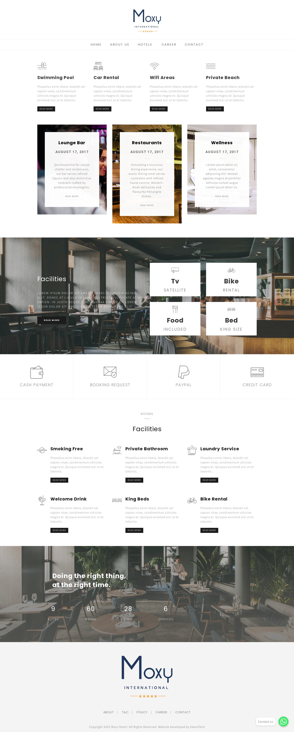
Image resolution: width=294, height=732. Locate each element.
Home (96, 44)
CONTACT (181, 712)
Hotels (145, 44)
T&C (124, 712)
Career (169, 44)
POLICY (141, 712)
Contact (194, 44)
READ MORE (46, 108)
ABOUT (108, 712)
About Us (119, 44)
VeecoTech (197, 727)
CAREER (159, 712)
